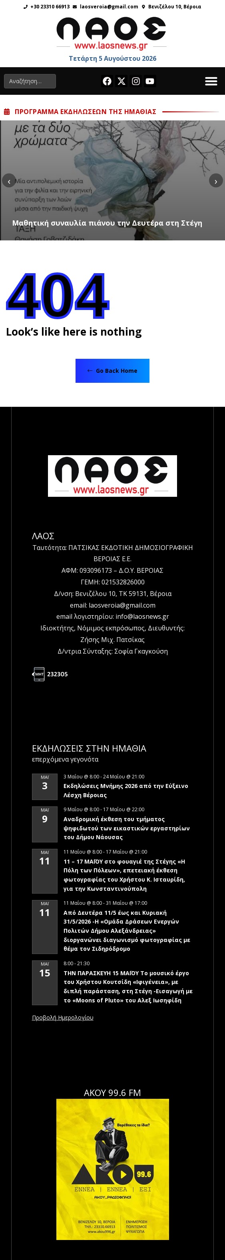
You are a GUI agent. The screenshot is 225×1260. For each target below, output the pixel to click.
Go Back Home (112, 370)
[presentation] (9, 181)
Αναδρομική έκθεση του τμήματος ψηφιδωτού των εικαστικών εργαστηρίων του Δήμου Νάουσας (127, 828)
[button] (211, 81)
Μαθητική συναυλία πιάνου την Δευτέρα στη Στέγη (107, 223)
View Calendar (63, 1018)
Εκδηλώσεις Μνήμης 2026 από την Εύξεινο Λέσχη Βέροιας (126, 790)
